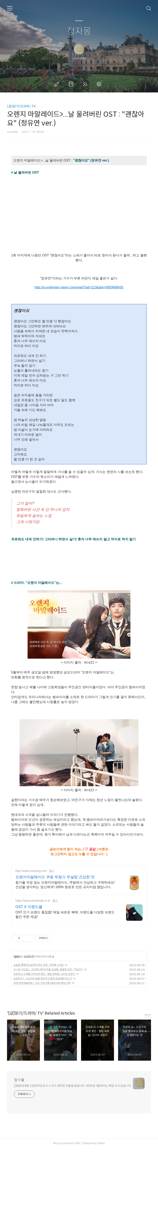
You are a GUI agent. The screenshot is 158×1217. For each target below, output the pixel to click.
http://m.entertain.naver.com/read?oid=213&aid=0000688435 (79, 287)
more (147, 1083)
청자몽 (79, 31)
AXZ (78, 1211)
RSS (86, 84)
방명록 (72, 84)
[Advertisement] (79, 889)
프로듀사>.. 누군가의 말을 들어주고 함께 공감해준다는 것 (42, 1047)
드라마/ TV (29, 1025)
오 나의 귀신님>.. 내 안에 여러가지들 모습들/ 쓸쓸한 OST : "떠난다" (48, 1038)
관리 (100, 84)
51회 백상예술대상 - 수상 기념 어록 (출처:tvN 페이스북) (42, 1051)
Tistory (101, 1211)
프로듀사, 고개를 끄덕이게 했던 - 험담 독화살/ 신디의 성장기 (44, 1042)
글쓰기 (58, 84)
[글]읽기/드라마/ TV (21, 106)
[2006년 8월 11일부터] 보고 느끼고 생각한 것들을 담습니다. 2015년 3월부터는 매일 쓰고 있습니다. (73, 1154)
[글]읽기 (18, 1025)
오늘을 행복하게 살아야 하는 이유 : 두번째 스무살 (38, 1033)
